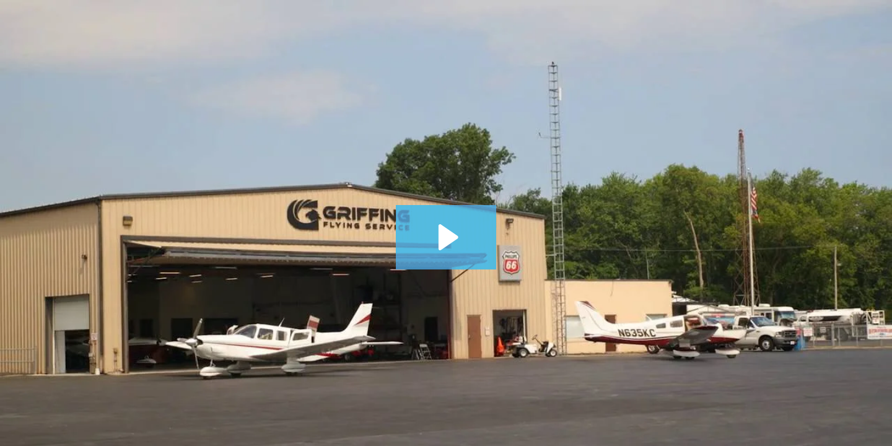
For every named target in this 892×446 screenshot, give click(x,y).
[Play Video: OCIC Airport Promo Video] (446, 237)
